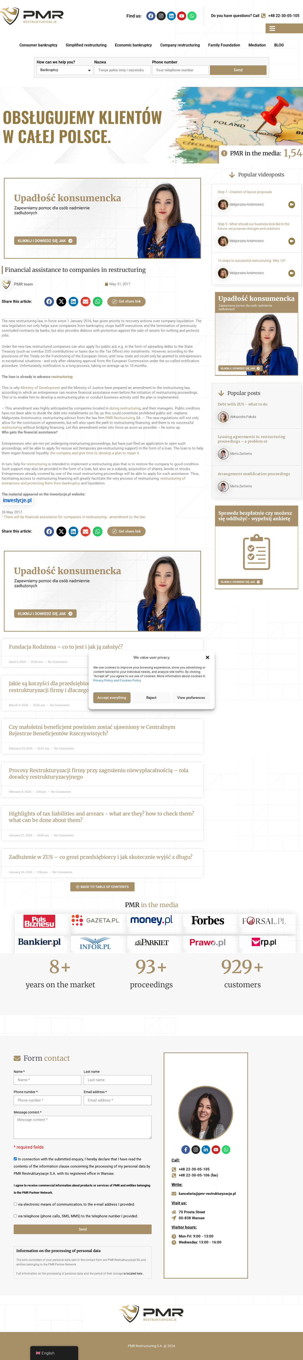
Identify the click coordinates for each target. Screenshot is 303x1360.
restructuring (62, 377)
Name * (19, 1071)
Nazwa (100, 62)
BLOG (279, 45)
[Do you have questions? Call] (263, 16)
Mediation (257, 45)
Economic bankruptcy (133, 45)
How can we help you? (56, 62)
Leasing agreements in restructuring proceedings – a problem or (252, 439)
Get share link (126, 301)
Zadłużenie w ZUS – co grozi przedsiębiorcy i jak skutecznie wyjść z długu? (100, 857)
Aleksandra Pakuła (243, 417)
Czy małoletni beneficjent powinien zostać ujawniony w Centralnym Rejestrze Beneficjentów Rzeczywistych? (92, 730)
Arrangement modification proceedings (254, 474)
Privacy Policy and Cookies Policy (117, 680)
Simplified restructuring (86, 45)
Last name (92, 1071)
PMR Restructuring (120, 418)
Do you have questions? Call (235, 15)
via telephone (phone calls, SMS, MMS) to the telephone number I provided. (78, 1216)
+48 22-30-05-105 (283, 15)
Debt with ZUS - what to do (242, 404)
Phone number (165, 62)
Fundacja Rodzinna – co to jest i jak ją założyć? (66, 647)
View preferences (191, 698)
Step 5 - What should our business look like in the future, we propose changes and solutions (253, 226)
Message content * (28, 1112)
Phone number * (26, 1092)
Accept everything (111, 698)
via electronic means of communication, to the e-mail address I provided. (76, 1204)
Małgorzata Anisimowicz (247, 204)
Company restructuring (180, 45)
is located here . (134, 1273)
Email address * (95, 1092)
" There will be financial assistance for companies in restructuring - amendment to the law (73, 517)
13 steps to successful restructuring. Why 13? (251, 261)
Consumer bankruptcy (38, 45)
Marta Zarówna (241, 454)
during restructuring (125, 408)
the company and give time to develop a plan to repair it (94, 453)
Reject (151, 698)
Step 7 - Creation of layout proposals (245, 192)
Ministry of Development (40, 388)
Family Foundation (224, 45)
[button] (207, 657)
